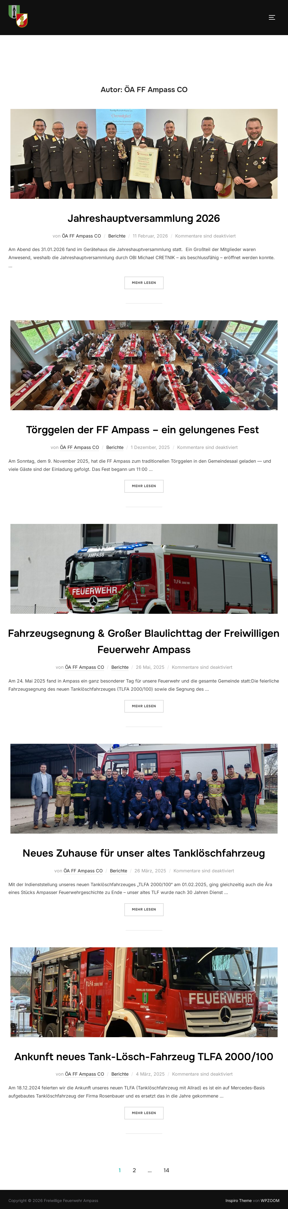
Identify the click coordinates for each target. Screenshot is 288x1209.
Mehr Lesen (148, 282)
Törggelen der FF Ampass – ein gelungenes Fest (143, 429)
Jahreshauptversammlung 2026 (144, 217)
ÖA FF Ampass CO (81, 236)
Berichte (116, 236)
